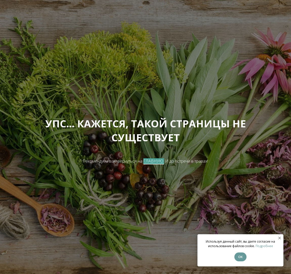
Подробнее (264, 246)
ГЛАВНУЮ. (153, 161)
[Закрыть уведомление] (279, 238)
